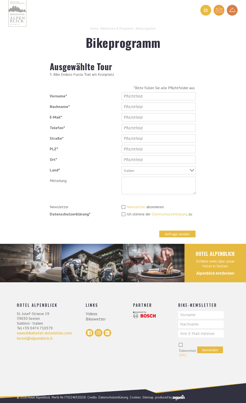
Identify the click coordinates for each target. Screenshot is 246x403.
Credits (92, 397)
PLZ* (54, 148)
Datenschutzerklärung (169, 214)
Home (94, 28)
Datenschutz (187, 353)
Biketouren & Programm (117, 28)
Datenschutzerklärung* (70, 214)
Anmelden (210, 349)
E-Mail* (56, 117)
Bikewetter (96, 319)
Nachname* (60, 106)
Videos (91, 313)
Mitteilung (58, 180)
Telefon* (57, 127)
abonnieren (145, 206)
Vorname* (58, 96)
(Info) (182, 355)
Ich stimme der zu (159, 214)
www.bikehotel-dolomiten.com (44, 333)
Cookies (135, 397)
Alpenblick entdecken (215, 273)
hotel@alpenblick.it (35, 338)
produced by (170, 397)
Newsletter (59, 206)
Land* (55, 170)
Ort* (53, 159)
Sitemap (148, 397)
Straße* (57, 138)
